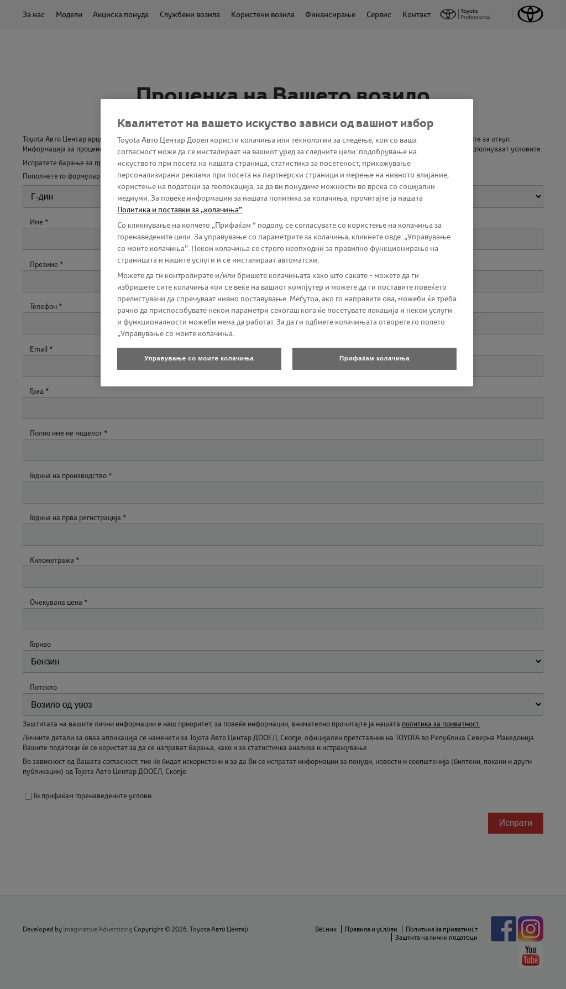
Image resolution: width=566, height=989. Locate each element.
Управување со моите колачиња (199, 358)
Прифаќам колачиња (374, 358)
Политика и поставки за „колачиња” (179, 209)
